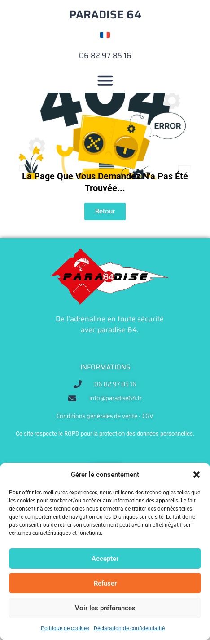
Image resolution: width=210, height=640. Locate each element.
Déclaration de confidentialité (129, 628)
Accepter (105, 559)
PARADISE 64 (105, 14)
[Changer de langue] (105, 35)
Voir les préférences (105, 608)
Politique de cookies (65, 628)
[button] (196, 474)
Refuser (105, 583)
